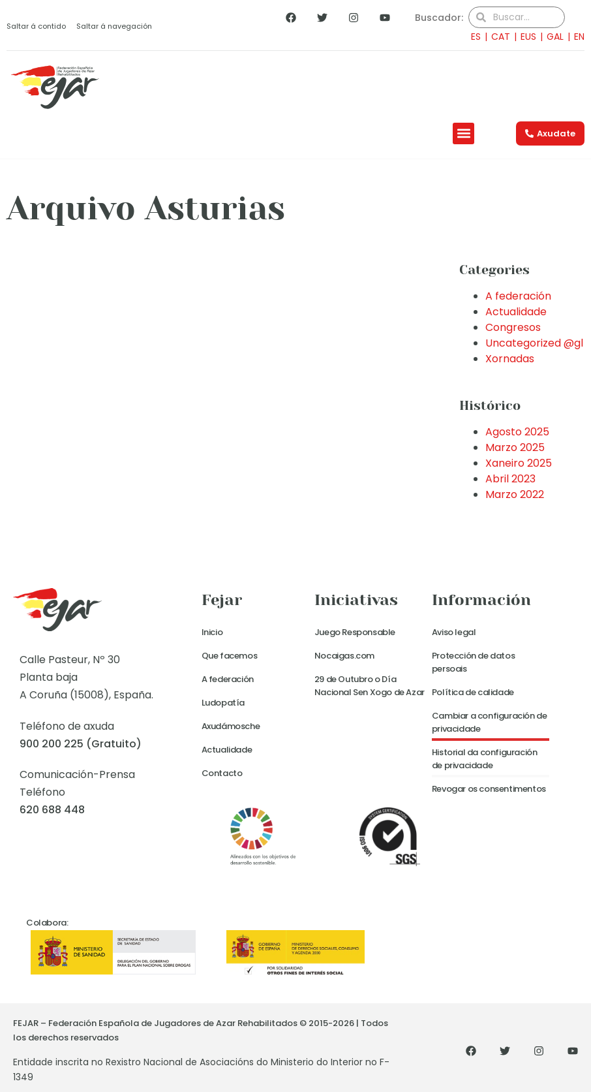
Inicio (212, 632)
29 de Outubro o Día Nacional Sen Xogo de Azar (369, 685)
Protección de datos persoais (473, 662)
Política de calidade (473, 692)
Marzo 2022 (514, 494)
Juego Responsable (354, 632)
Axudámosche (231, 726)
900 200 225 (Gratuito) (81, 743)
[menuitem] (472, 36)
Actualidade (516, 311)
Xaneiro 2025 (518, 463)
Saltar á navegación (114, 26)
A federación (518, 296)
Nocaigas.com (344, 655)
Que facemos (230, 655)
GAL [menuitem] (555, 36)
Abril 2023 (510, 478)
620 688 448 (52, 809)
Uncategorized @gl (534, 343)
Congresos (513, 327)
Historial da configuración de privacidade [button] (485, 759)
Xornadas (509, 358)
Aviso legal (454, 632)
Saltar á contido (36, 26)
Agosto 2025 (517, 431)
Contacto (222, 773)
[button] (463, 133)
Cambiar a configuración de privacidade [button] (489, 722)
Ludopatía (223, 702)
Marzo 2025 (515, 447)
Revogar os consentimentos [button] (489, 789)
